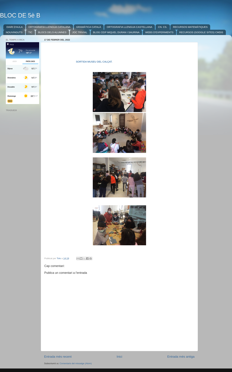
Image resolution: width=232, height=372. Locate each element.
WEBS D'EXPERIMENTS (159, 32)
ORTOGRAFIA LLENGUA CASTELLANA (129, 27)
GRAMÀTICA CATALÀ (88, 27)
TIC (30, 32)
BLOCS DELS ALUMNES (52, 32)
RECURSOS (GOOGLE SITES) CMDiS (201, 32)
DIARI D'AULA (14, 27)
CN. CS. (162, 27)
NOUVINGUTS (14, 32)
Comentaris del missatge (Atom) (76, 363)
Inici (119, 356)
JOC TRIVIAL (79, 32)
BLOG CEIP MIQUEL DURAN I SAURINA (116, 32)
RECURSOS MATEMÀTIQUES (190, 27)
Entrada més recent (58, 356)
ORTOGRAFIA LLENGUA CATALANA (49, 27)
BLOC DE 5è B (20, 15)
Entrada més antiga (181, 356)
